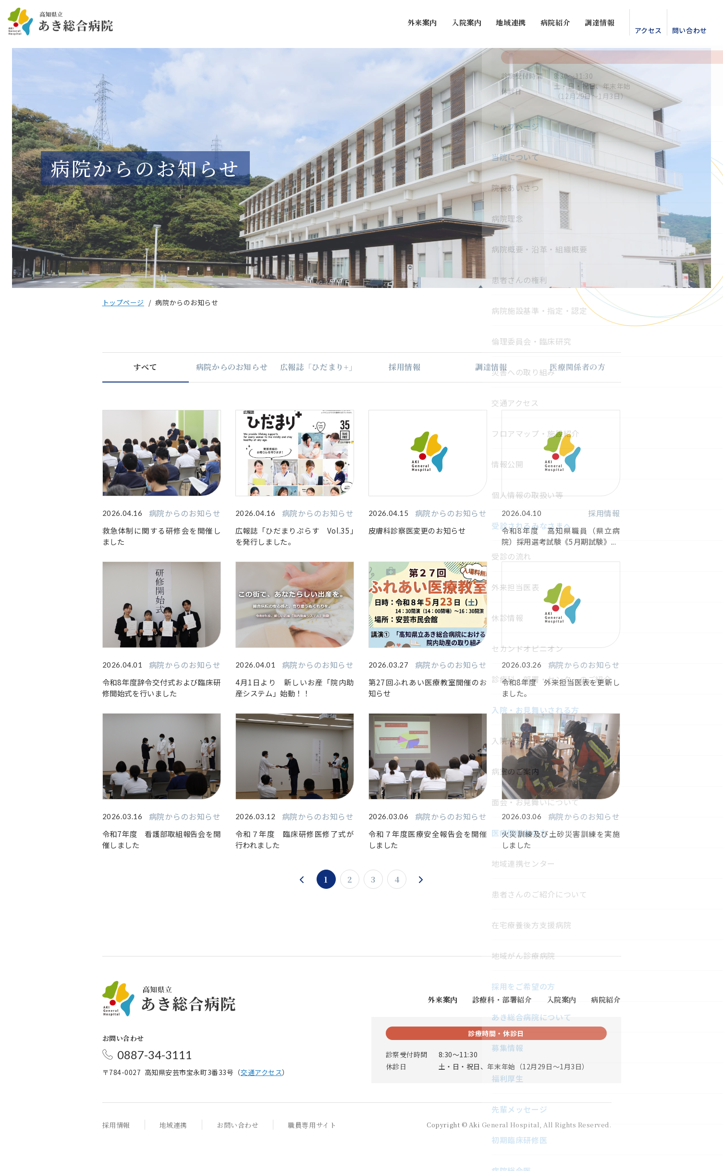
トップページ (123, 302)
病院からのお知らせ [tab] (232, 366)
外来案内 (414, 24)
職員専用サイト (312, 1149)
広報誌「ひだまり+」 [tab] (318, 366)
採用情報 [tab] (405, 366)
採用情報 (116, 1149)
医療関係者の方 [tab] (577, 366)
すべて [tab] (146, 366)
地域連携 (503, 24)
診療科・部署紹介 (502, 1024)
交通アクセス (261, 1096)
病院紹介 (547, 24)
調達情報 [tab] (491, 366)
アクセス (640, 32)
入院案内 (458, 24)
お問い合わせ (237, 1149)
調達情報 (592, 24)
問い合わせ (681, 32)
